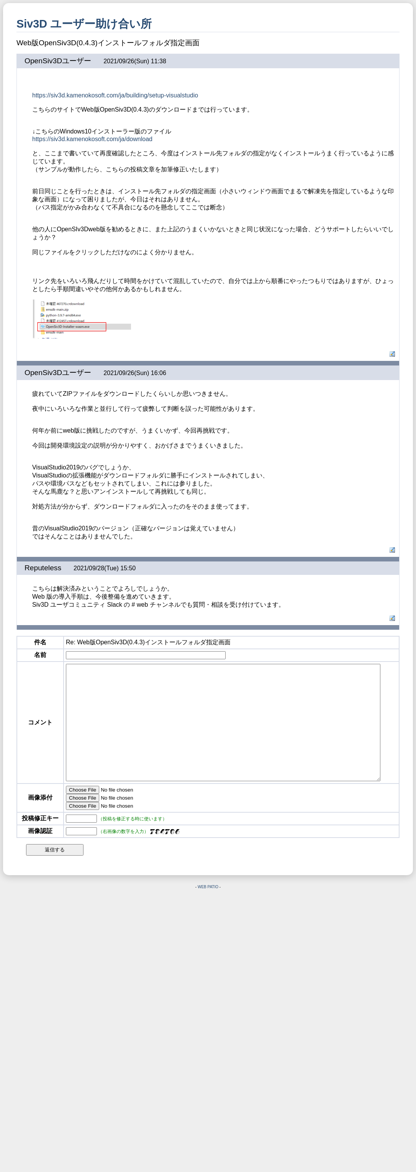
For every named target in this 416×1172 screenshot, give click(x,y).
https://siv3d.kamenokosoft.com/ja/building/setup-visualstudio (115, 95)
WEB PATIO (208, 910)
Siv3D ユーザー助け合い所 (84, 24)
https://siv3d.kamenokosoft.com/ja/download (92, 139)
